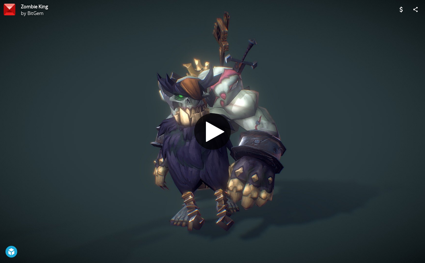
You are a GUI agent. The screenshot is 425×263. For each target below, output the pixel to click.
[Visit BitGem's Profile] (9, 9)
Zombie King (34, 6)
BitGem (35, 13)
